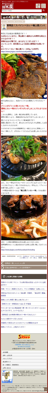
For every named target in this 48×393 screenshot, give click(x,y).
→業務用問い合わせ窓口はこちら (24, 344)
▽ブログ (32, 256)
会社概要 (5, 352)
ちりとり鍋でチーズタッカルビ (12, 319)
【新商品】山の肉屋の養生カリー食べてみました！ (18, 314)
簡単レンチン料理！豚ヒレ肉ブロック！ (15, 300)
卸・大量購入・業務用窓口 (11, 365)
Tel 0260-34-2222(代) (24, 346)
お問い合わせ (7, 368)
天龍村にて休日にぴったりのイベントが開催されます (19, 323)
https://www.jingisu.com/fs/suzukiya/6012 (16, 52)
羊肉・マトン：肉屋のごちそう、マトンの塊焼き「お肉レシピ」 (23, 289)
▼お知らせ (26, 256)
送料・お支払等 (7, 355)
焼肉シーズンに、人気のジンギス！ (13, 327)
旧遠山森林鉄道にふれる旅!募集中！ (18, 268)
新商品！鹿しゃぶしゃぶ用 (15, 263)
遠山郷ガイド (7, 361)
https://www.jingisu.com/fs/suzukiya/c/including (18, 250)
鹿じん (35, 257)
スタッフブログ (7, 358)
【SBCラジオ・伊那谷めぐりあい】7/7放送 (16, 304)
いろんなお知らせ (39, 256)
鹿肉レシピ (25, 257)
